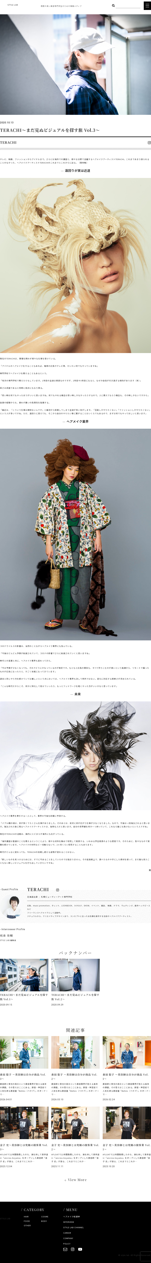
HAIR (26, 1216)
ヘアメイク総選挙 (71, 1216)
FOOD (27, 1221)
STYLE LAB (13, 4)
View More (77, 1179)
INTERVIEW (68, 1222)
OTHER (27, 1225)
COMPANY (68, 1238)
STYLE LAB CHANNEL (73, 1227)
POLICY (67, 1243)
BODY (44, 1221)
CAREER (67, 1232)
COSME (44, 1216)
